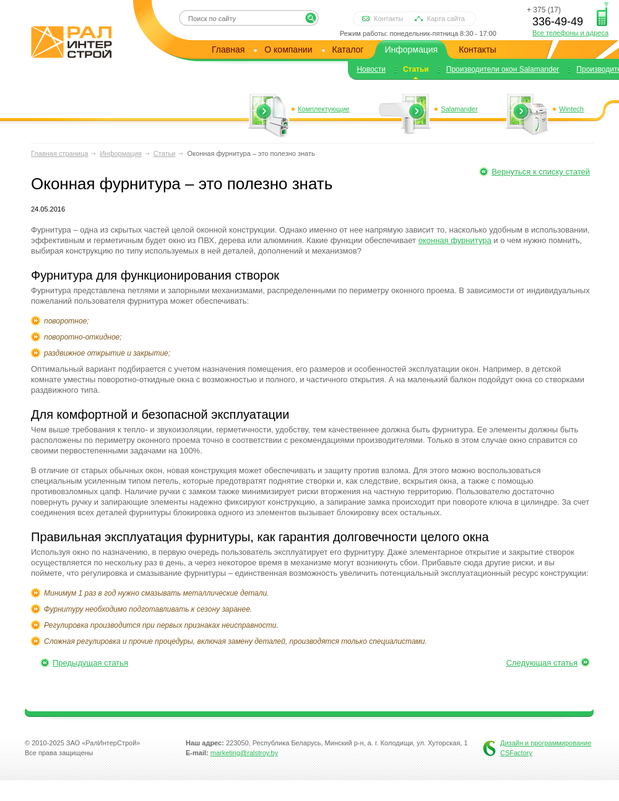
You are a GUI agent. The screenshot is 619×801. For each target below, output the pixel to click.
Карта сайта (446, 18)
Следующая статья (542, 662)
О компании (288, 49)
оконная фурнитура (454, 240)
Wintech (571, 109)
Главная (228, 49)
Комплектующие (324, 109)
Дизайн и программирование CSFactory (545, 747)
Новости (371, 69)
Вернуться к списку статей (540, 171)
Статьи (416, 69)
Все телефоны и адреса (570, 32)
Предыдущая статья (90, 662)
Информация (411, 49)
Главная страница (59, 153)
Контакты (389, 18)
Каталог (348, 49)
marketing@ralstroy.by (244, 752)
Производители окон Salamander (503, 69)
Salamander (459, 109)
